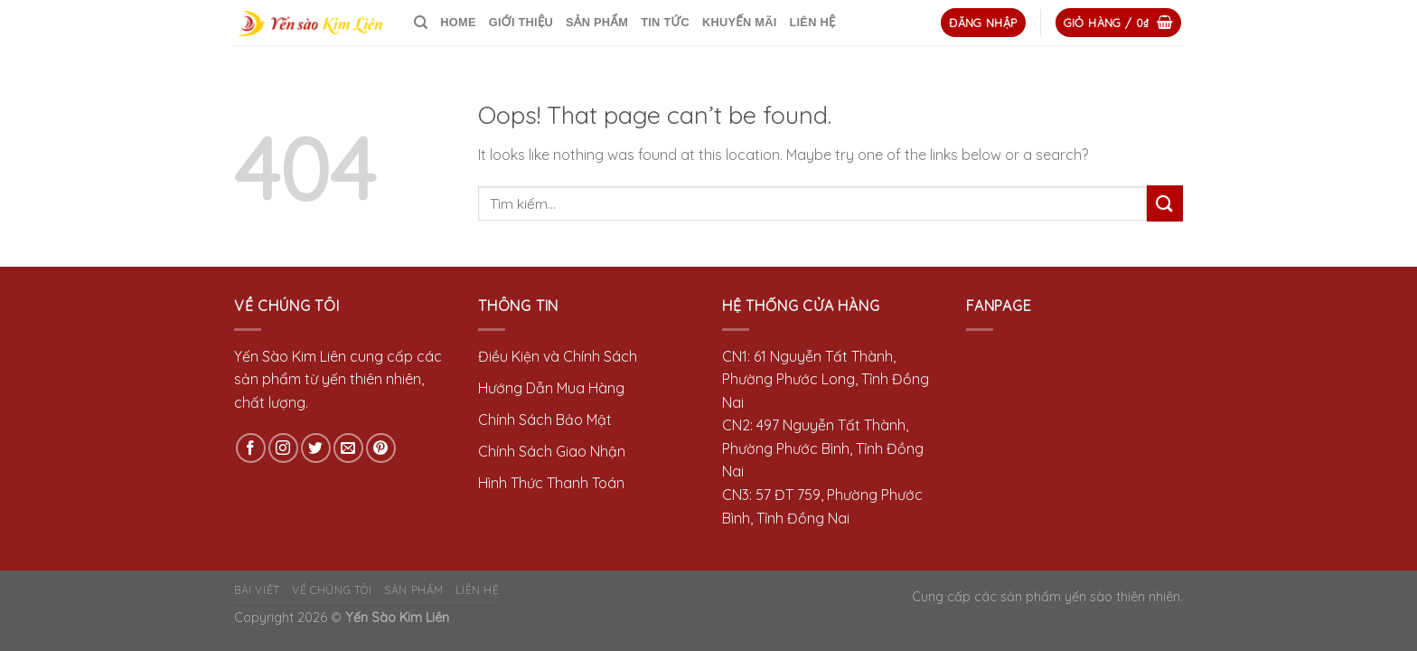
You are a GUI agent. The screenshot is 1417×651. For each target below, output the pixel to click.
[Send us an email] (348, 448)
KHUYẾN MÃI (739, 22)
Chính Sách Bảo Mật (545, 419)
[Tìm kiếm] (420, 22)
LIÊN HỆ (812, 22)
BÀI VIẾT (257, 590)
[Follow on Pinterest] (381, 448)
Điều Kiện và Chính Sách (557, 356)
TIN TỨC (665, 22)
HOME (457, 22)
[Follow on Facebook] (251, 448)
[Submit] (1165, 203)
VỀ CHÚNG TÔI (331, 590)
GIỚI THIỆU (521, 22)
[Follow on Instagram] (283, 448)
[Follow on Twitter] (316, 448)
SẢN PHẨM (597, 22)
